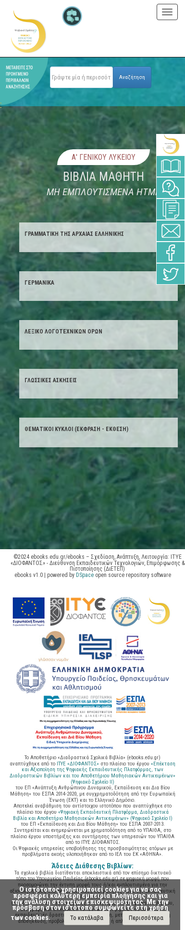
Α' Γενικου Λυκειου (104, 157)
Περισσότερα (146, 917)
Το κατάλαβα (86, 917)
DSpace (85, 575)
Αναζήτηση (132, 77)
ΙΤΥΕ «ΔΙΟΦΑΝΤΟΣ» (78, 764)
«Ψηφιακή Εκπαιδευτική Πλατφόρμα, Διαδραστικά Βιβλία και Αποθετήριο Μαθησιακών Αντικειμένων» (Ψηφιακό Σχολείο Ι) (93, 815)
